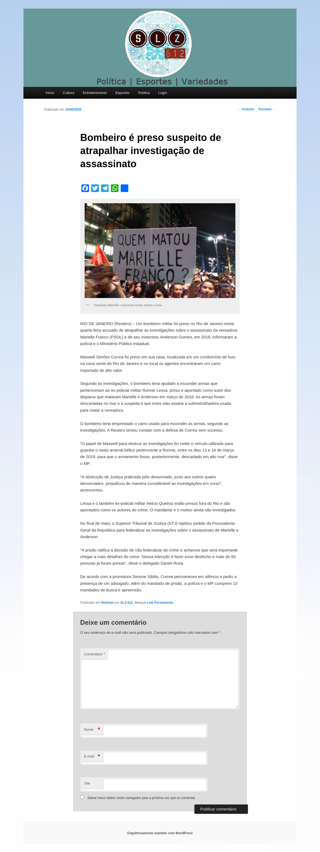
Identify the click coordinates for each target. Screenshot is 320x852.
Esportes (122, 93)
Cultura (68, 93)
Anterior (246, 109)
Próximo (267, 109)
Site (87, 783)
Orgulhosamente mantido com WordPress (160, 833)
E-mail (92, 756)
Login (162, 93)
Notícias (107, 603)
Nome (92, 730)
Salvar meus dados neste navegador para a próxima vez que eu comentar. (141, 798)
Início (50, 93)
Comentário (94, 654)
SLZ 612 (126, 603)
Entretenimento (95, 93)
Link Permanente (160, 603)
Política (144, 93)
